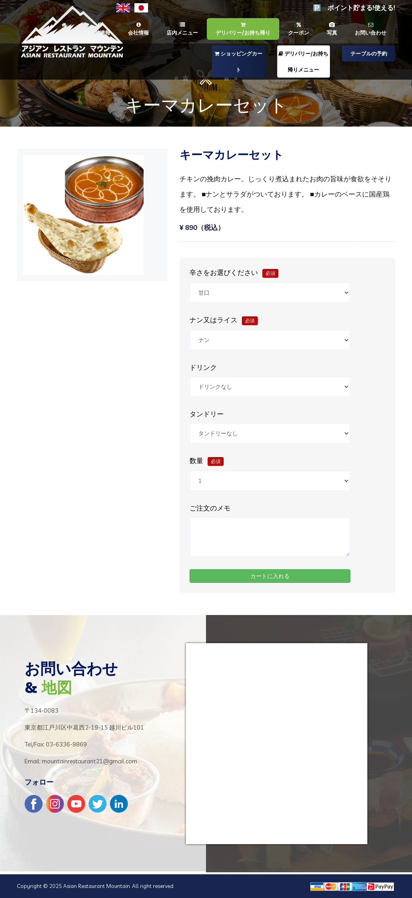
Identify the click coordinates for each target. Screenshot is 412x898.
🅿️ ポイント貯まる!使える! (354, 8)
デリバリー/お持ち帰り (243, 29)
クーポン (298, 29)
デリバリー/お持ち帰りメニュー (303, 61)
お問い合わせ (370, 29)
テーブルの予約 (368, 53)
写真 (332, 29)
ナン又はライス (224, 320)
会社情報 (138, 29)
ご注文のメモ (210, 508)
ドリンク (203, 367)
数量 (207, 461)
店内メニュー (182, 29)
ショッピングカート (238, 61)
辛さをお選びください (234, 273)
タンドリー (207, 414)
